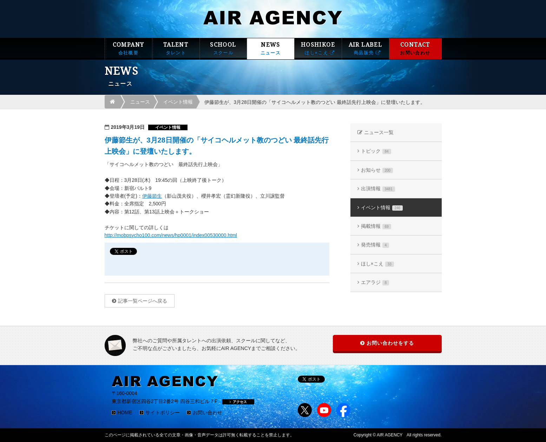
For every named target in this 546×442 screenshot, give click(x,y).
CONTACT (415, 49)
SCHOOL (223, 49)
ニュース (140, 102)
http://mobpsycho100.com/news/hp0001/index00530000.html (171, 235)
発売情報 (375, 245)
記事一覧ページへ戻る (142, 301)
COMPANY (128, 49)
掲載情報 (376, 226)
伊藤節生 (152, 196)
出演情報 (378, 189)
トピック (376, 151)
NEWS (270, 49)
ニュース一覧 (379, 132)
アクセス (238, 402)
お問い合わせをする (390, 343)
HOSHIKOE (318, 49)
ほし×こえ (377, 264)
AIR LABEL (365, 49)
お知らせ (377, 170)
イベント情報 (178, 102)
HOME (125, 412)
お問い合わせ (207, 412)
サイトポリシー (162, 412)
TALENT (175, 49)
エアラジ (375, 282)
